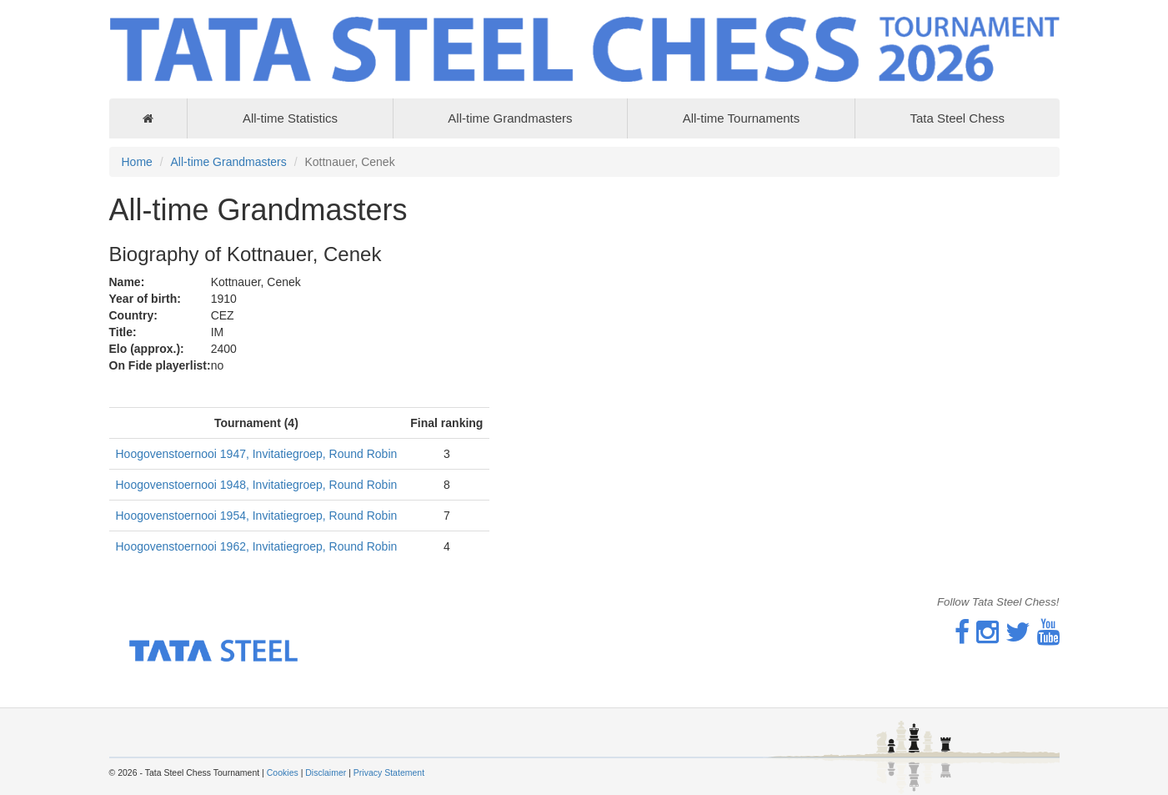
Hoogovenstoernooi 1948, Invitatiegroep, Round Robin (257, 484)
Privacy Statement (388, 772)
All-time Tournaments (741, 118)
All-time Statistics (290, 118)
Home (137, 162)
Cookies (282, 772)
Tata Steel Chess (957, 118)
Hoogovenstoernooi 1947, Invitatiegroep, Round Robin (257, 453)
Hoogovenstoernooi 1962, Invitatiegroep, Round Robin (257, 546)
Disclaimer (325, 772)
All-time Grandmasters (510, 118)
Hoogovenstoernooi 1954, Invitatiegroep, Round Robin (257, 515)
